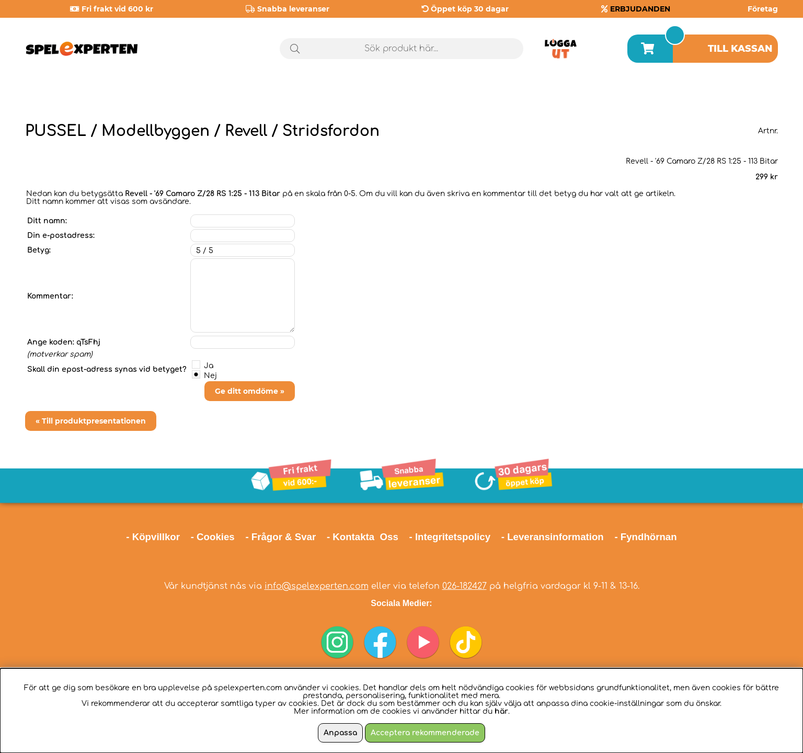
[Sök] (402, 48)
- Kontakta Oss (362, 536)
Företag (763, 9)
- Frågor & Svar (280, 536)
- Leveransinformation (552, 536)
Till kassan (740, 48)
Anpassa (340, 733)
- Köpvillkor (153, 536)
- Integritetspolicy (450, 536)
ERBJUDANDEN (640, 9)
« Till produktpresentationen (91, 421)
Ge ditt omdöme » (249, 391)
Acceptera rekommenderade (425, 733)
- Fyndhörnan (645, 536)
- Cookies (213, 536)
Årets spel (733, 94)
